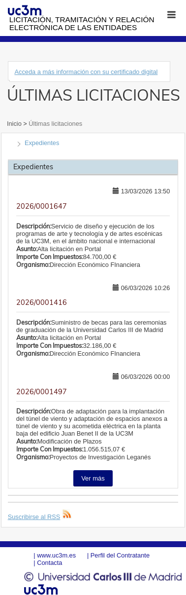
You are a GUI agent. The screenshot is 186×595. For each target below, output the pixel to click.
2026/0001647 (41, 206)
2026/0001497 (41, 391)
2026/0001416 (41, 302)
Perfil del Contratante (120, 555)
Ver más (93, 478)
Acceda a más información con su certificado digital (85, 71)
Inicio (15, 123)
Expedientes (42, 143)
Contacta (49, 562)
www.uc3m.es (56, 555)
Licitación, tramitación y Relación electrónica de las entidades (82, 23)
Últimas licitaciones (54, 123)
